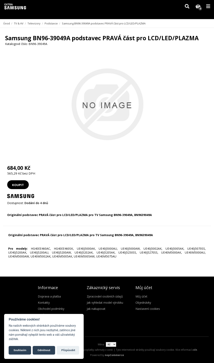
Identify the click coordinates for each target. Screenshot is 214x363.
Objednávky (143, 302)
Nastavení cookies (147, 309)
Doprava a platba (49, 296)
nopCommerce (114, 355)
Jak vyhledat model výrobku (105, 302)
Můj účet (141, 296)
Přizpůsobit (68, 350)
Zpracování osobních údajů (105, 296)
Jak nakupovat (96, 309)
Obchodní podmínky (51, 309)
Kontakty (44, 302)
